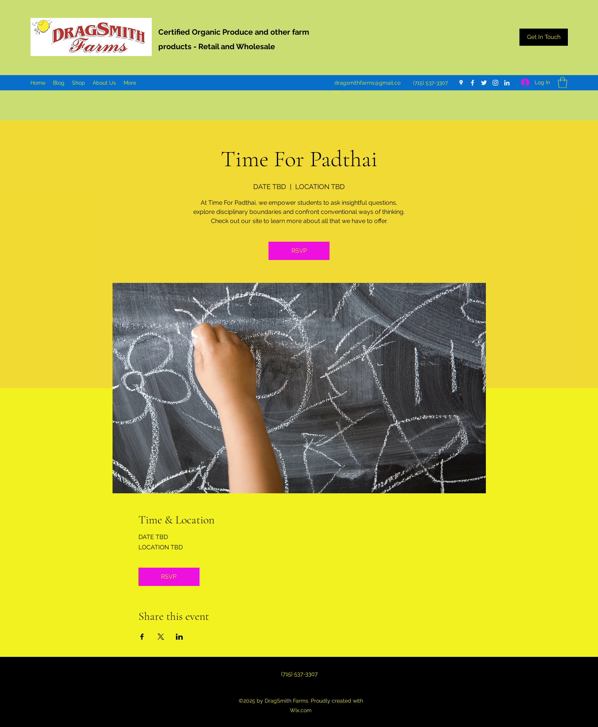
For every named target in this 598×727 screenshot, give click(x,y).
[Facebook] (472, 83)
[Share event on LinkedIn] (179, 637)
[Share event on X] (160, 637)
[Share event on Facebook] (142, 637)
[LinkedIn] (507, 83)
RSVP (299, 250)
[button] (562, 82)
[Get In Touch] (543, 37)
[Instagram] (495, 83)
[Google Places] (461, 83)
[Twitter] (484, 83)
